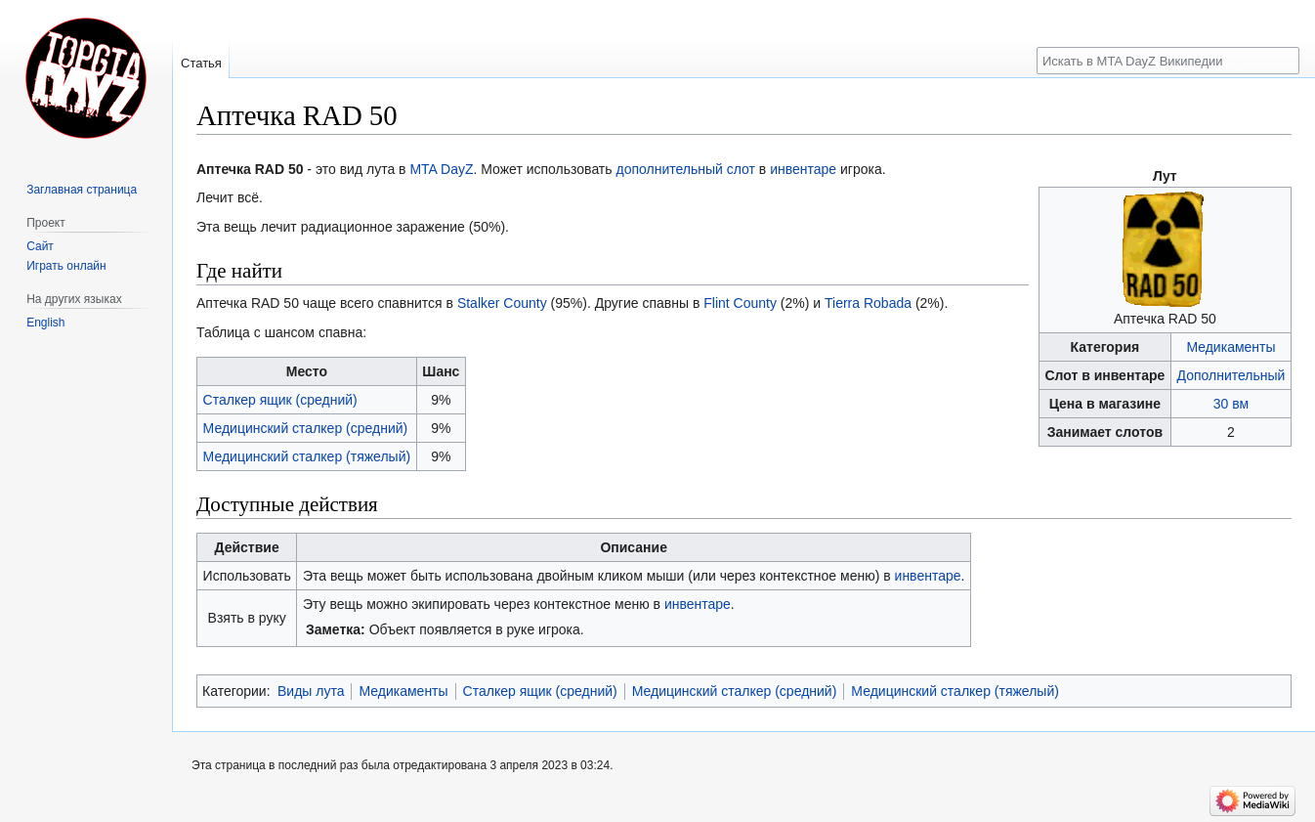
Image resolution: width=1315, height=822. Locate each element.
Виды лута (311, 691)
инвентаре (803, 169)
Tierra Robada (868, 303)
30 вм (1231, 403)
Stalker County (502, 303)
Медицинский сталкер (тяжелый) (307, 456)
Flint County (740, 303)
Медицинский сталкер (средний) (305, 428)
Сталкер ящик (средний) (280, 400)
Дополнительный (1231, 375)
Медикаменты (1230, 347)
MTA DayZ (441, 169)
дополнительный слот (685, 169)
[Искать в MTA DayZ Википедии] (1168, 60)
